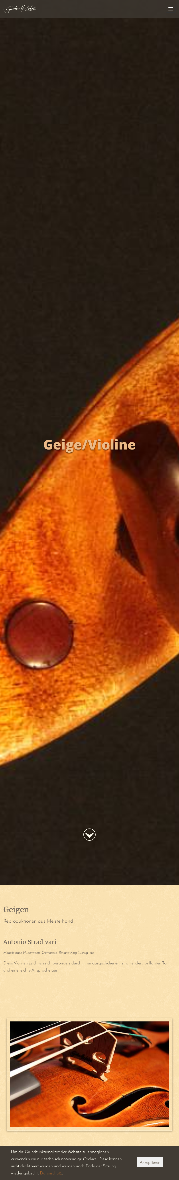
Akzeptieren (150, 1162)
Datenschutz (51, 1173)
